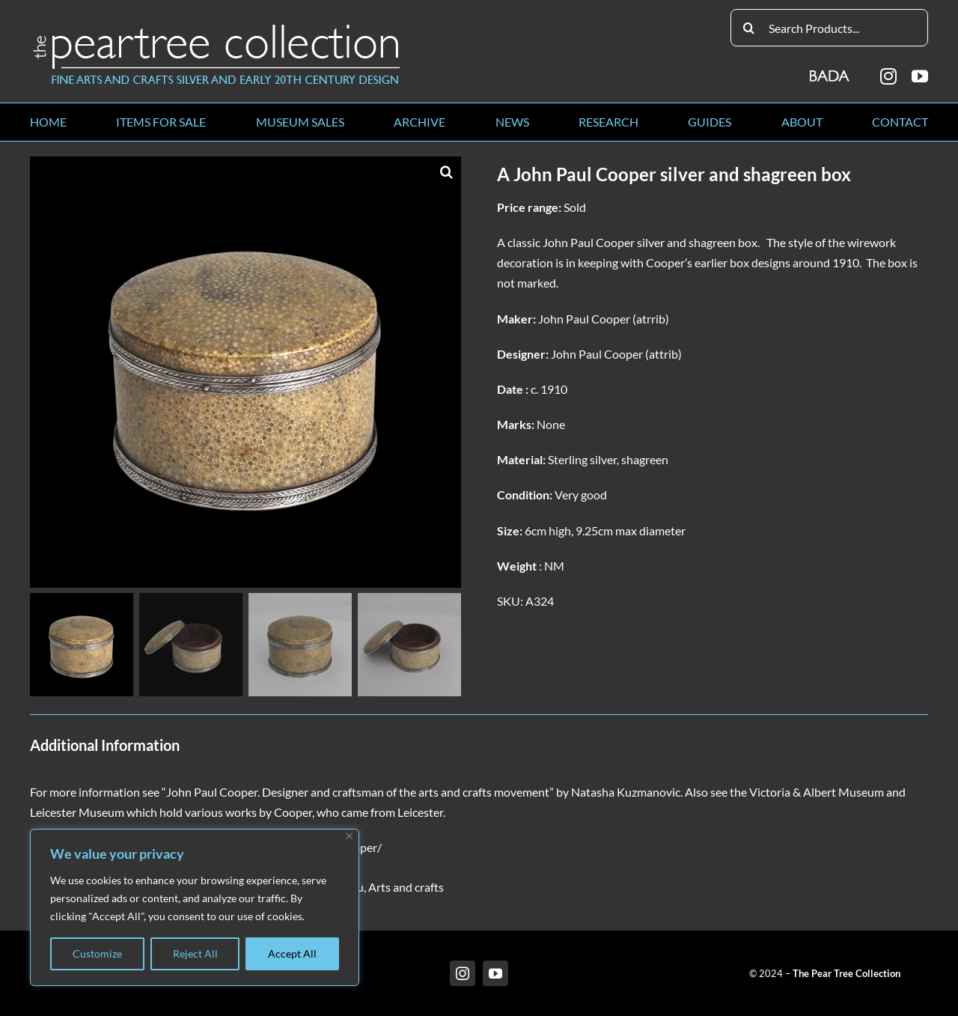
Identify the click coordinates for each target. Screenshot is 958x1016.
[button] (446, 171)
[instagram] (888, 76)
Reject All (195, 953)
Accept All (292, 953)
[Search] (749, 27)
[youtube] (920, 76)
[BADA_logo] (830, 71)
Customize (97, 953)
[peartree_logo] (217, 27)
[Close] (349, 836)
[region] (194, 907)
